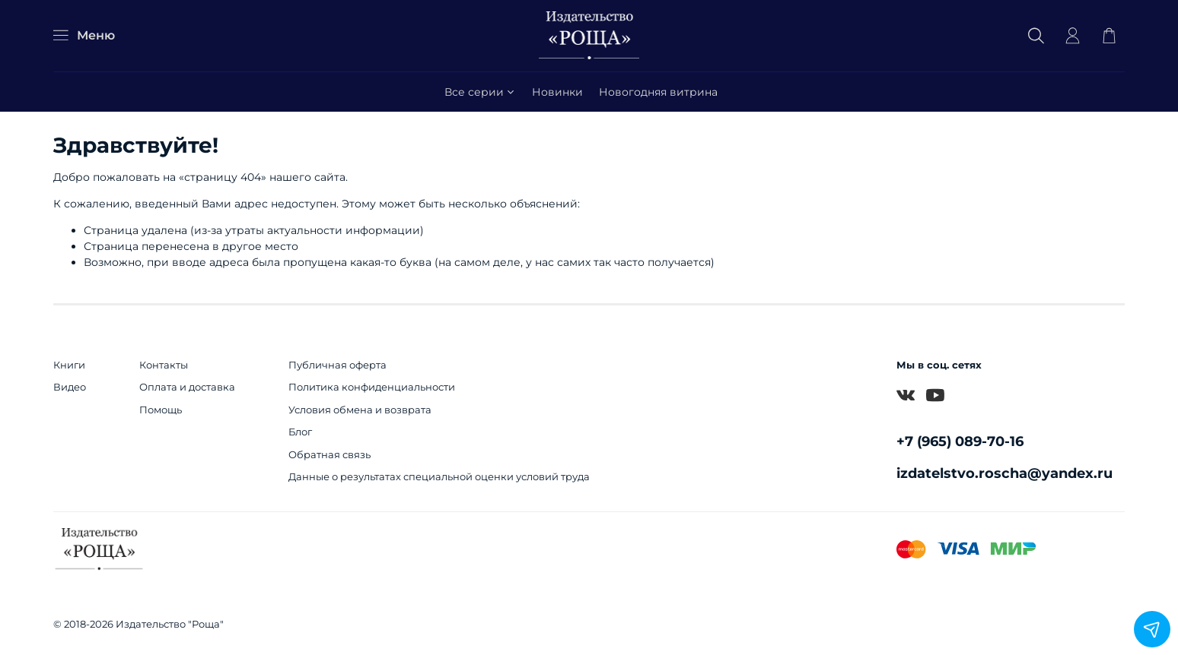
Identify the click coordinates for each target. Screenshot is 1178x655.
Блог (300, 432)
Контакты (163, 365)
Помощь (160, 410)
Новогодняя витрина (658, 92)
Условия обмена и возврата (359, 410)
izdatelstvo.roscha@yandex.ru (1004, 473)
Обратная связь (329, 454)
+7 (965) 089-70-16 (960, 441)
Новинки (557, 92)
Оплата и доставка (187, 387)
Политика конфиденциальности (371, 387)
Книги (69, 365)
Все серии (480, 92)
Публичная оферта (337, 365)
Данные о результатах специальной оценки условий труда (439, 477)
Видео (69, 387)
